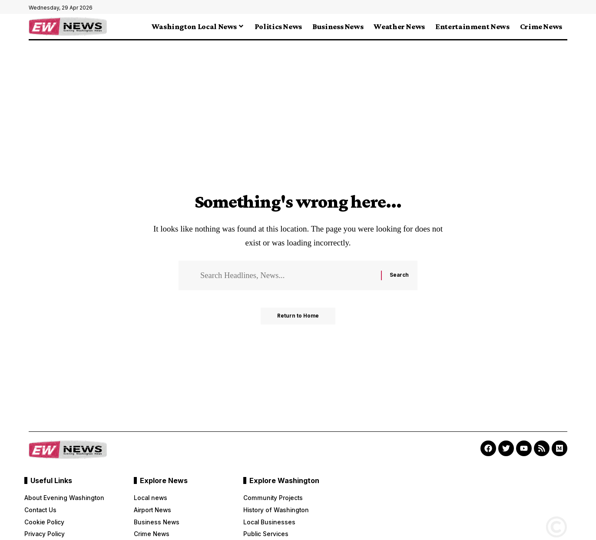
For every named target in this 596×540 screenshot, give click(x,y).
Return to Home (298, 317)
